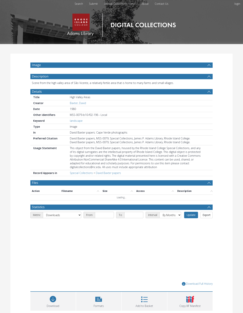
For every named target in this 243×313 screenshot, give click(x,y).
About (145, 4)
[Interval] (170, 215)
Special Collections (81, 173)
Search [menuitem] (79, 4)
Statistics (38, 207)
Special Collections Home (119, 4)
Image (36, 65)
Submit (93, 4)
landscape (76, 121)
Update (191, 215)
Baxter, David (78, 103)
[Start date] (104, 215)
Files (35, 183)
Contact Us (161, 4)
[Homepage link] (121, 24)
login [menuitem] (237, 4)
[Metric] (62, 215)
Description (40, 76)
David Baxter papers (108, 173)
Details (37, 91)
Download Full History (197, 284)
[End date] (133, 215)
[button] (99, 301)
